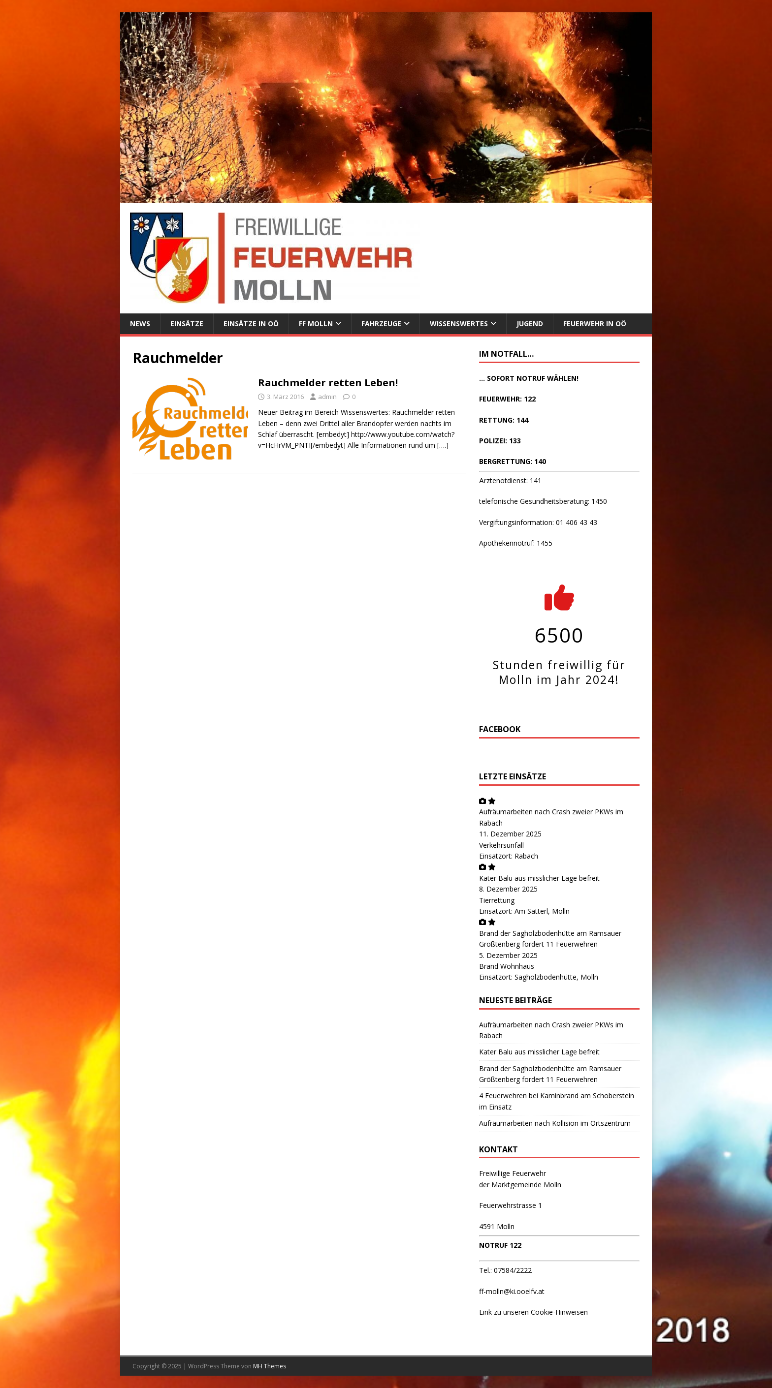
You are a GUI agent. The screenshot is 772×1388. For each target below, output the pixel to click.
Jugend (529, 323)
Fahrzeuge (381, 323)
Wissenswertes (459, 323)
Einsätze (186, 323)
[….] (443, 445)
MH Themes (269, 1366)
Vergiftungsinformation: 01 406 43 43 (538, 522)
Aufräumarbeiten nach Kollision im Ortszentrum (555, 1123)
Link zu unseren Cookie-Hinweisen (533, 1312)
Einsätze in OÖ (251, 323)
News (140, 323)
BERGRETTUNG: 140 (512, 461)
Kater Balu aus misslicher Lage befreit (539, 878)
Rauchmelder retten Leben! (328, 382)
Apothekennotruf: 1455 (515, 543)
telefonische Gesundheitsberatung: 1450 (543, 501)
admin (327, 396)
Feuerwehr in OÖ (594, 323)
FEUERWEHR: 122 (507, 398)
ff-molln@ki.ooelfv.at (512, 1291)
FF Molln (316, 323)
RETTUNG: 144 (503, 420)
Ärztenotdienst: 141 (510, 480)
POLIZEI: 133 (500, 440)
